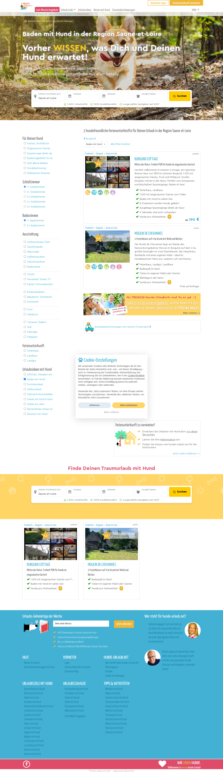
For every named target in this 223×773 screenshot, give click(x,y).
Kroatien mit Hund (32, 702)
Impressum (118, 771)
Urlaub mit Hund (29, 14)
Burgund (89, 138)
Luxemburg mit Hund (34, 745)
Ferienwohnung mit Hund (76, 689)
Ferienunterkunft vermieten (77, 667)
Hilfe (194, 10)
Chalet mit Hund (72, 697)
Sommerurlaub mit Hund (116, 697)
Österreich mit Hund (33, 693)
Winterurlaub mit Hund (116, 723)
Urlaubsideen (84, 10)
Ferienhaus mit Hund (74, 693)
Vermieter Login (158, 3)
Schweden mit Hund (33, 719)
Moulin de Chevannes (149, 233)
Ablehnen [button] (94, 405)
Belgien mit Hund (32, 736)
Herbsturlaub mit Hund (116, 719)
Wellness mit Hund (113, 710)
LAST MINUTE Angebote (75, 716)
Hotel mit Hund (72, 702)
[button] (49, 96)
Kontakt (109, 671)
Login (67, 663)
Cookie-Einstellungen (114, 676)
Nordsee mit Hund (32, 754)
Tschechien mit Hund (34, 741)
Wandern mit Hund (113, 689)
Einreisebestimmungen (123, 10)
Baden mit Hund (112, 693)
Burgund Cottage (146, 159)
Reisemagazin (111, 667)
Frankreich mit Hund (33, 710)
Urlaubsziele (67, 10)
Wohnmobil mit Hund (74, 710)
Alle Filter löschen (120, 144)
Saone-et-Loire (111, 153)
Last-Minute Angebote (47, 10)
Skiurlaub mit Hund (114, 728)
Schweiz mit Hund (32, 728)
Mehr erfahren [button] (111, 412)
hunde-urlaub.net (97, 771)
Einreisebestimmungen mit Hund (39, 667)
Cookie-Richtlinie (136, 375)
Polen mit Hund (31, 723)
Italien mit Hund (31, 697)
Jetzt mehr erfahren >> (186, 453)
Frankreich (89, 153)
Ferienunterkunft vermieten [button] (186, 3)
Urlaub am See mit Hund (116, 706)
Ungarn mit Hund (32, 732)
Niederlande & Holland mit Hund (38, 706)
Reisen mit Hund (102, 10)
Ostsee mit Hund (32, 749)
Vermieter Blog (71, 671)
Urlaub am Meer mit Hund (117, 702)
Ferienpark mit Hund (74, 706)
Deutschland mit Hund (34, 689)
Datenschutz (129, 771)
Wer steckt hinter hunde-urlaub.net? (122, 663)
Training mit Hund (113, 715)
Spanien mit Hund (32, 715)
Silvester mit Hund (113, 732)
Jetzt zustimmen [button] (128, 405)
